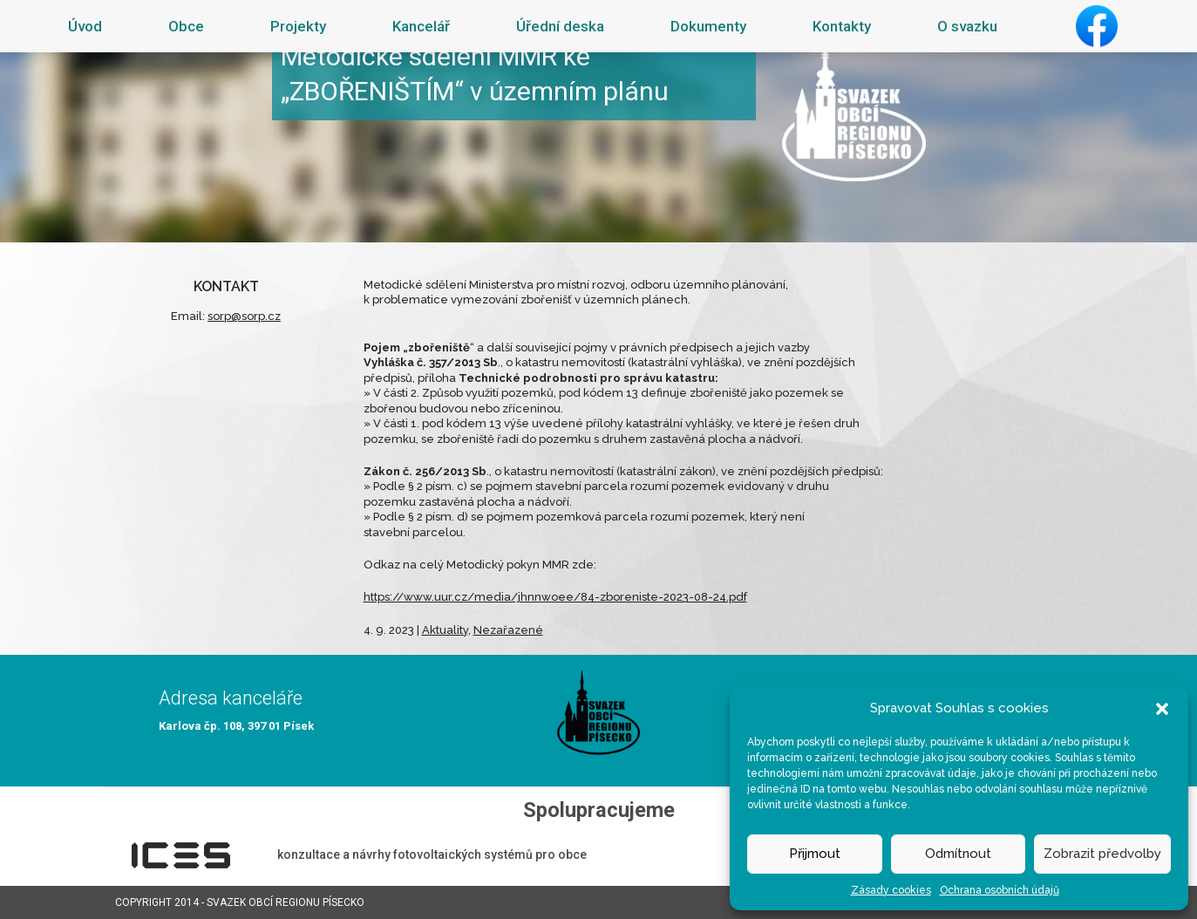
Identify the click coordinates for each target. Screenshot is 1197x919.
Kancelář (421, 26)
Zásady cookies (891, 890)
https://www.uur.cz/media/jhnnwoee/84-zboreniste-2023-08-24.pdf (555, 596)
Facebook (1097, 26)
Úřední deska (560, 26)
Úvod (85, 26)
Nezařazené (508, 629)
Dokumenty (708, 26)
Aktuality (445, 629)
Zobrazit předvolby (1102, 853)
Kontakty (842, 26)
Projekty (298, 26)
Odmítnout (958, 853)
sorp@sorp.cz (244, 316)
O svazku (967, 26)
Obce (186, 26)
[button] (1162, 708)
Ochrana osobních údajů (999, 890)
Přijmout (814, 853)
